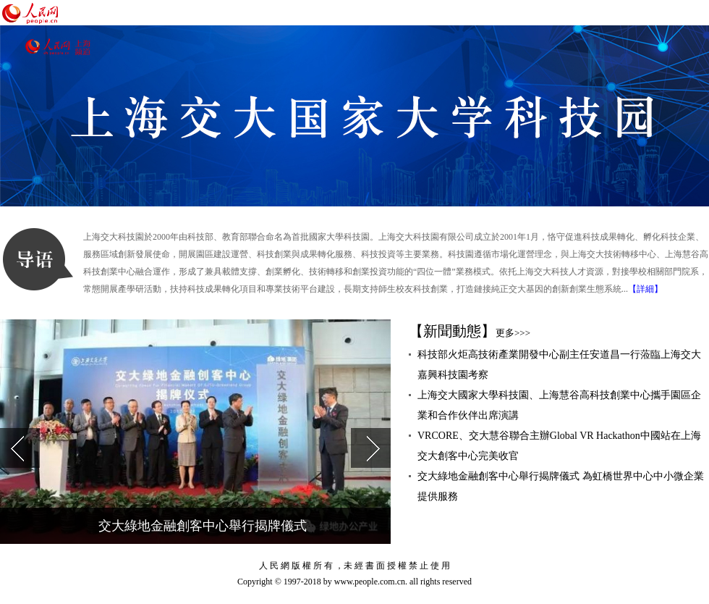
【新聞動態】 (469, 331)
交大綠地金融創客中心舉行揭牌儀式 (202, 526)
